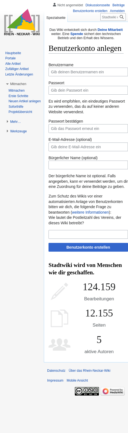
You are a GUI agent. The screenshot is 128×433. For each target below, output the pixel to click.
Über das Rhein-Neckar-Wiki (89, 371)
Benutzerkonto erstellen (88, 247)
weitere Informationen (90, 212)
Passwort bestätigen (66, 121)
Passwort (56, 83)
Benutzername (61, 65)
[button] (18, 84)
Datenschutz (56, 371)
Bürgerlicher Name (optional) (73, 158)
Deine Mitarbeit (110, 30)
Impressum (55, 380)
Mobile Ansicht (77, 380)
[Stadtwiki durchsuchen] (113, 17)
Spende (76, 34)
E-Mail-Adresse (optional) (70, 139)
